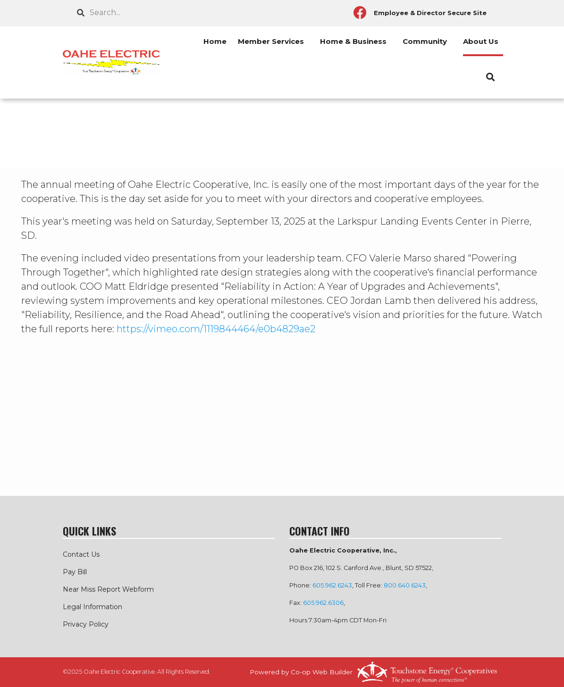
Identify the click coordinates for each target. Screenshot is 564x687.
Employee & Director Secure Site (430, 13)
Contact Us (81, 554)
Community (425, 41)
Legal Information (92, 607)
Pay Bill (75, 572)
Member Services (271, 41)
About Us (480, 41)
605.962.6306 (323, 602)
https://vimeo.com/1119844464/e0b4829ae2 (216, 329)
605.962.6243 (332, 585)
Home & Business (353, 41)
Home (215, 41)
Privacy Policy (86, 624)
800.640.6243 (405, 585)
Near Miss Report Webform (108, 589)
